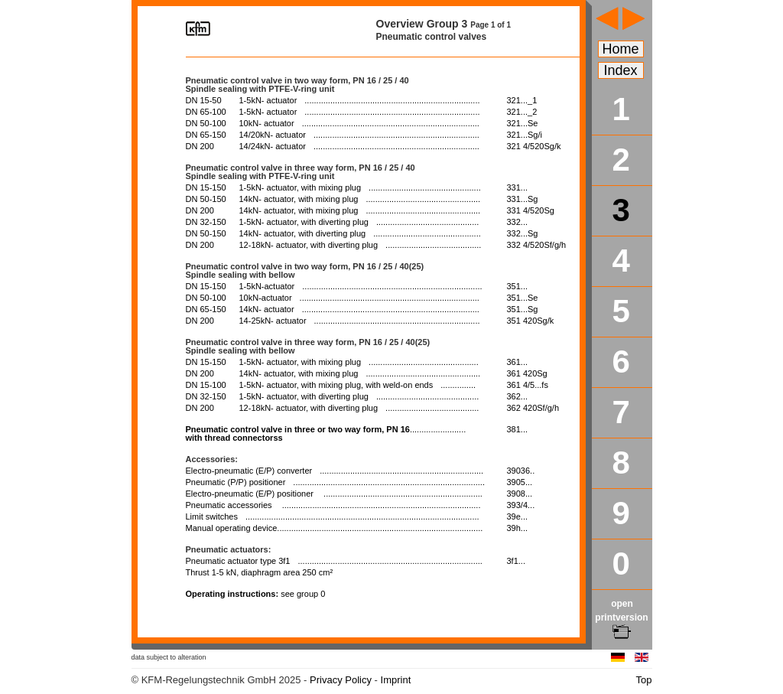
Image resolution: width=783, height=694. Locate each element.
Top (644, 680)
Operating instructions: (256, 593)
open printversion (621, 617)
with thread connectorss (326, 433)
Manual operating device (334, 528)
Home (621, 49)
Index (621, 70)
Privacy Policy (341, 680)
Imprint (396, 680)
